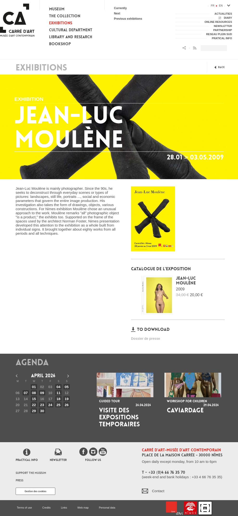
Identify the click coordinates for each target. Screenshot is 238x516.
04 (58, 387)
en (221, 5)
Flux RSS (194, 48)
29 (34, 411)
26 (67, 405)
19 (67, 399)
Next (117, 13)
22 (34, 405)
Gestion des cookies (35, 491)
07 (26, 393)
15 (34, 399)
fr (212, 5)
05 (67, 387)
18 (58, 399)
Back (221, 67)
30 (42, 411)
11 (58, 393)
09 (42, 393)
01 (34, 387)
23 (42, 405)
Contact (158, 491)
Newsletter (58, 460)
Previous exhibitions (128, 18)
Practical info (27, 460)
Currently (120, 8)
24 (50, 405)
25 (58, 405)
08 (34, 393)
